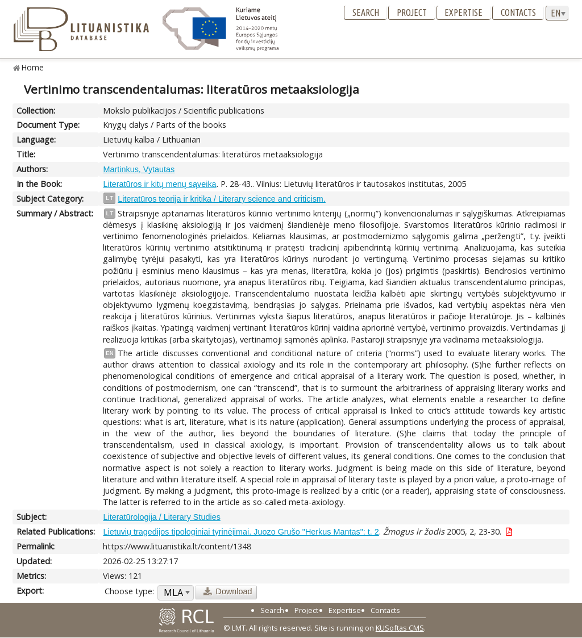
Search (365, 12)
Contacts (518, 12)
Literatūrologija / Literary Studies (161, 517)
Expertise (463, 12)
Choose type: (129, 591)
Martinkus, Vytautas (138, 169)
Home (33, 67)
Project (412, 12)
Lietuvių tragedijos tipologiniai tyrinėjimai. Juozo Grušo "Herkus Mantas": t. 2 (241, 531)
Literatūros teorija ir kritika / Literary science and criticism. (221, 198)
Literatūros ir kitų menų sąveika (159, 184)
